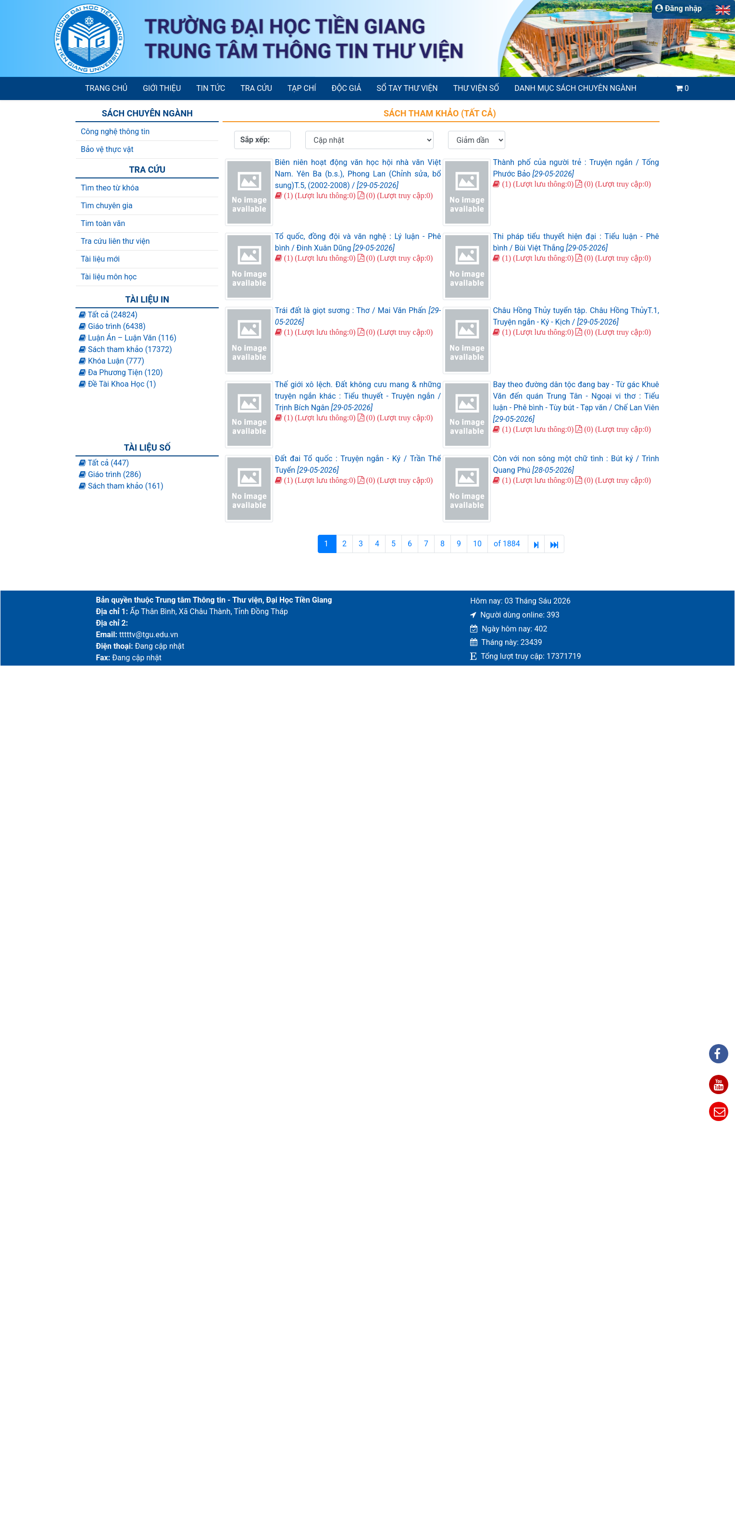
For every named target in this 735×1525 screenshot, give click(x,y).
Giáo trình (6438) (112, 326)
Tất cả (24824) (108, 314)
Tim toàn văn (103, 223)
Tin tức (210, 88)
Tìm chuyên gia (107, 205)
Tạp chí (301, 88)
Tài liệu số (147, 447)
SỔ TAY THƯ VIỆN (407, 88)
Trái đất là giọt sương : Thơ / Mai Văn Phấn (358, 316)
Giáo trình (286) (110, 474)
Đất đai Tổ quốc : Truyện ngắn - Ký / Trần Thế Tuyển (358, 464)
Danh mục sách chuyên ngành (575, 88)
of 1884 (508, 543)
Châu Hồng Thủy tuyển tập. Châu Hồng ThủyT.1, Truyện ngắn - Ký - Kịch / (576, 316)
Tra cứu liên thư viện (115, 241)
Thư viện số (476, 88)
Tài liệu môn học (109, 276)
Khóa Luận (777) (111, 360)
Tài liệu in (147, 299)
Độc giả (346, 88)
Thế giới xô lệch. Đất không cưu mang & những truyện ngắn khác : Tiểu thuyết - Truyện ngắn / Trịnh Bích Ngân (358, 396)
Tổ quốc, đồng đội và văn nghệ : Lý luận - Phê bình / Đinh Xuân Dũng (358, 242)
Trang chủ (106, 88)
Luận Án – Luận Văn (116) (127, 337)
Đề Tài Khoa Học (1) (117, 384)
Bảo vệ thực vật (107, 149)
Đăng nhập (678, 8)
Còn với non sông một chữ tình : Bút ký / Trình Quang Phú (576, 464)
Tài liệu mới (100, 259)
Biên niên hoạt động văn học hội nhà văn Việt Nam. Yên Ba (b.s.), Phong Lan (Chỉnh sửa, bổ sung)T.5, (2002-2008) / (358, 174)
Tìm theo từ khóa (110, 187)
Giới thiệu (162, 88)
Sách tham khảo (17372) (125, 349)
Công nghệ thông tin (115, 131)
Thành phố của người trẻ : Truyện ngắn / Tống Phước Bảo (576, 168)
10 (477, 543)
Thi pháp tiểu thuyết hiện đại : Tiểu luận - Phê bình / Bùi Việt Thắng (576, 242)
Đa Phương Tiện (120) (121, 372)
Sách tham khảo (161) (121, 486)
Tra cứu (256, 88)
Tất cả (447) (104, 462)
